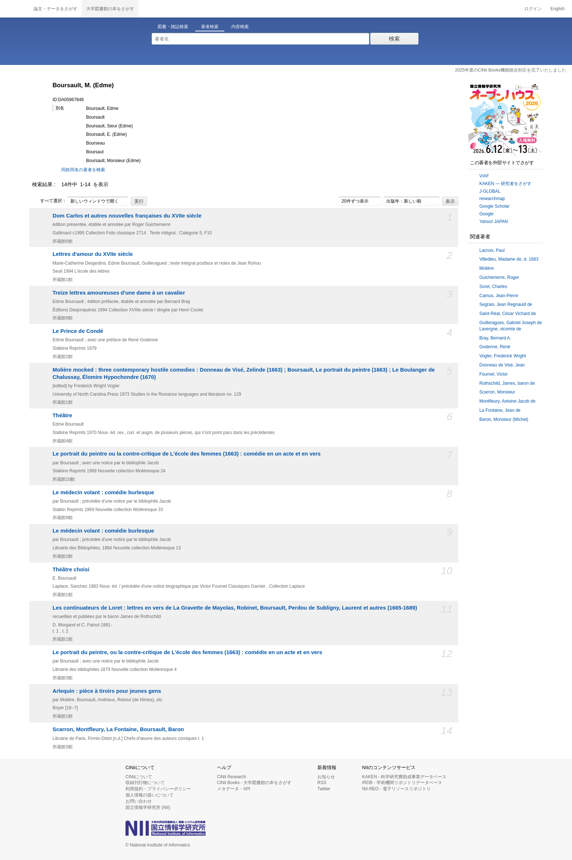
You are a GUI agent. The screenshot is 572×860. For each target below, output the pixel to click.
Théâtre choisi (71, 569)
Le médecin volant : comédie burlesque (103, 492)
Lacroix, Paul (492, 250)
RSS (321, 782)
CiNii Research (231, 776)
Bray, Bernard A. (495, 338)
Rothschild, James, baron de (507, 383)
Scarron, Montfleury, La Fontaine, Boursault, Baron (118, 729)
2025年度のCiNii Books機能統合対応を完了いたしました (510, 70)
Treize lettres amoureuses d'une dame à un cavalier (119, 293)
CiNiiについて (138, 776)
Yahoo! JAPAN (493, 221)
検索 (394, 38)
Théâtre (62, 415)
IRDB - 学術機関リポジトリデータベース (402, 782)
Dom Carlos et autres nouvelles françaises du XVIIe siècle (127, 216)
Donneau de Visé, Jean (502, 365)
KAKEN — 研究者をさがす (505, 183)
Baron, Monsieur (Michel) (503, 419)
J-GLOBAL (489, 191)
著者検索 (210, 26)
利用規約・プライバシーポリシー (158, 788)
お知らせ (326, 776)
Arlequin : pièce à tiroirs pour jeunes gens (107, 691)
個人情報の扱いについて (149, 795)
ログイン (533, 8)
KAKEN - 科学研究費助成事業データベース (404, 776)
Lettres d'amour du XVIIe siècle (93, 254)
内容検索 (240, 26)
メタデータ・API (233, 788)
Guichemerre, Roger (499, 277)
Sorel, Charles (493, 286)
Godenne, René (494, 346)
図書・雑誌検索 (173, 26)
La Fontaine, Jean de (500, 410)
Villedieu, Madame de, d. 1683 (508, 259)
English (557, 8)
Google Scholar (494, 206)
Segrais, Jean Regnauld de (505, 304)
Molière (486, 268)
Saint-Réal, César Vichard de (507, 313)
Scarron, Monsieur (497, 392)
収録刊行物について (145, 782)
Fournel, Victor (493, 374)
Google (486, 213)
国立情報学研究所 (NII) (147, 807)
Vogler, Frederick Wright (502, 355)
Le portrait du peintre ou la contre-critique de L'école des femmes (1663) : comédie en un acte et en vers (187, 454)
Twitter (323, 788)
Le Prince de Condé (78, 331)
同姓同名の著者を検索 (83, 169)
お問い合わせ (138, 801)
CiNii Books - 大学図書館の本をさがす (254, 782)
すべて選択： (49, 201)
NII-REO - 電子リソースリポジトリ (396, 788)
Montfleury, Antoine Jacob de (507, 401)
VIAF (484, 175)
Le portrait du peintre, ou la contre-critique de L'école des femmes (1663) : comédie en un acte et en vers (187, 652)
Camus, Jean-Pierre (498, 295)
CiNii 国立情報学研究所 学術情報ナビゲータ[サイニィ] (14, 9)
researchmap (492, 198)
